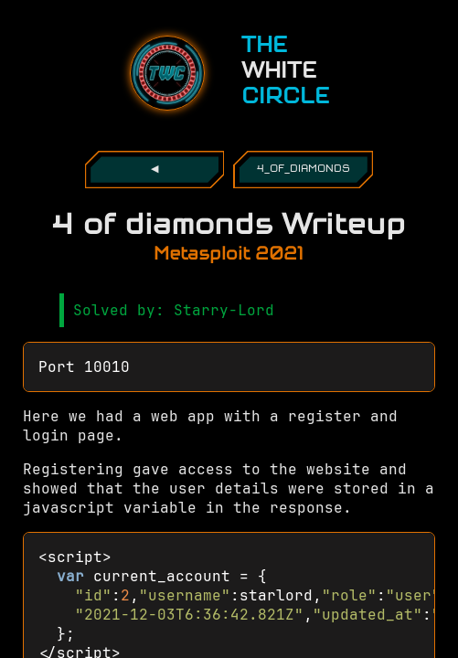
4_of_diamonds (303, 169)
